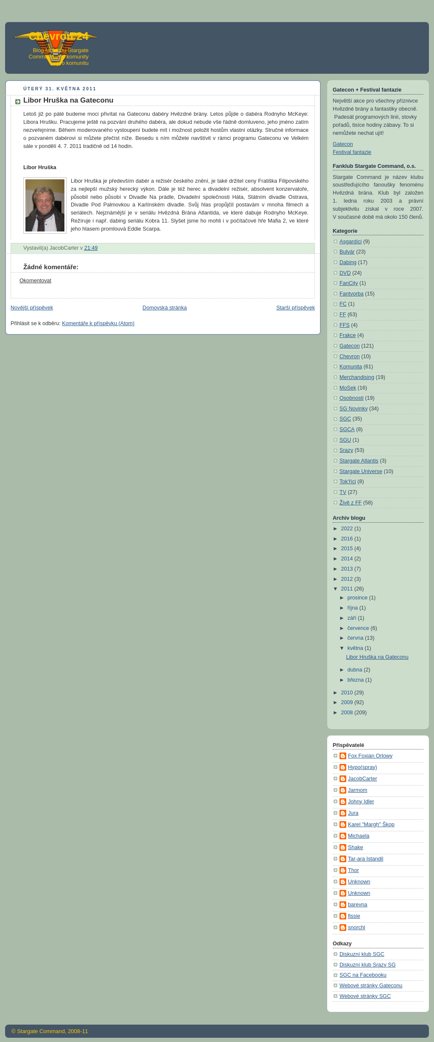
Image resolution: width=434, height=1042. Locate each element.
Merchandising (356, 377)
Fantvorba (351, 294)
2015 (348, 549)
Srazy (346, 450)
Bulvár (347, 252)
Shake (355, 847)
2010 (348, 693)
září (353, 618)
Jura (353, 813)
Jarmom (357, 790)
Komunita (350, 367)
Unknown (359, 882)
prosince (358, 598)
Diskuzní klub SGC (361, 954)
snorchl (356, 928)
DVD (345, 273)
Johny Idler (361, 802)
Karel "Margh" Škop (371, 824)
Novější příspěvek (32, 308)
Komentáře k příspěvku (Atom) (98, 323)
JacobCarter (362, 779)
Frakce (347, 335)
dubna (356, 670)
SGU (345, 440)
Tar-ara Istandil (365, 859)
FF (342, 315)
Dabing (347, 262)
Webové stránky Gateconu (370, 986)
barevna (357, 905)
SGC (345, 419)
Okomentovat (35, 281)
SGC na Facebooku (363, 975)
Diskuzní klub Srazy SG (367, 965)
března (356, 680)
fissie (354, 916)
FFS (344, 325)
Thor (353, 870)
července (359, 628)
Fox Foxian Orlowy (370, 756)
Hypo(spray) (362, 767)
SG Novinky (353, 409)
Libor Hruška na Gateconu (377, 657)
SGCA (347, 429)
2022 (348, 529)
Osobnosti (351, 398)
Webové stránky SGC (365, 996)
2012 (348, 579)
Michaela (358, 836)
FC (343, 304)
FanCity (348, 283)
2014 (348, 559)
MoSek (347, 388)
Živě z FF (350, 503)
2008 (348, 713)
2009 (348, 702)
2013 (348, 569)
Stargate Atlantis (358, 461)
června (356, 638)
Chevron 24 (58, 36)
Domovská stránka (164, 308)
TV (342, 492)
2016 (348, 539)
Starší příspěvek (295, 308)
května (356, 648)
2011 (348, 589)
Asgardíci (350, 242)
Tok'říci (347, 482)
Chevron (349, 356)
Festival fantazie (352, 152)
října (353, 608)
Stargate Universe (360, 471)
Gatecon (343, 144)
